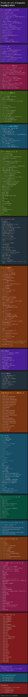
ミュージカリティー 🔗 (8, 219)
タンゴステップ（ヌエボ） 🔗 (9, 538)
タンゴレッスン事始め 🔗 (8, 92)
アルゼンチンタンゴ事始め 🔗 (9, 66)
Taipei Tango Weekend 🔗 (8, 675)
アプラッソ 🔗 (5, 46)
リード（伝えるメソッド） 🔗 (9, 151)
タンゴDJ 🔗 (5, 435)
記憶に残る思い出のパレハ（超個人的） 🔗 (13, 392)
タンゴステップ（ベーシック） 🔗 (11, 497)
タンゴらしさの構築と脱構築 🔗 (10, 126)
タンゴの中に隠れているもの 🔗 (10, 10)
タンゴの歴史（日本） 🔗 (8, 614)
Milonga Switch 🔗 (7, 666)
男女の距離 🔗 (5, 351)
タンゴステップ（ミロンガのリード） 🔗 (12, 522)
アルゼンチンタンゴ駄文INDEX (12, 695)
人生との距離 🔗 (6, 373)
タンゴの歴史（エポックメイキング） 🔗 (12, 563)
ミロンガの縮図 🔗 (7, 267)
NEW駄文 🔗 (5, 685)
